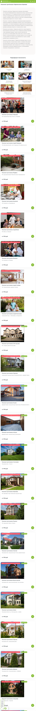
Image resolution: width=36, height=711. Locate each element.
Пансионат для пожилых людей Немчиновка (12, 313)
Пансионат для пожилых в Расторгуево (11, 343)
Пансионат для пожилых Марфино (9, 172)
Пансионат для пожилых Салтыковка (10, 462)
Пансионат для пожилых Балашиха (10, 201)
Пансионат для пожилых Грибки (9, 610)
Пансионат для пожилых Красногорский (11, 580)
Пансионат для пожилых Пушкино (9, 521)
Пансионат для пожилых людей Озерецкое (11, 143)
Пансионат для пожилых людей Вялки (10, 229)
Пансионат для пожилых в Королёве (10, 698)
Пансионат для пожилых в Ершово (9, 639)
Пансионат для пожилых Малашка (9, 258)
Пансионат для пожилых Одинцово (10, 373)
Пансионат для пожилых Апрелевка (10, 491)
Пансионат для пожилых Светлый (9, 550)
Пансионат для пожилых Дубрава (9, 669)
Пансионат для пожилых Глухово (9, 402)
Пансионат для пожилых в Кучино (9, 432)
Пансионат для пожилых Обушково (10, 114)
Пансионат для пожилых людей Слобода (11, 285)
